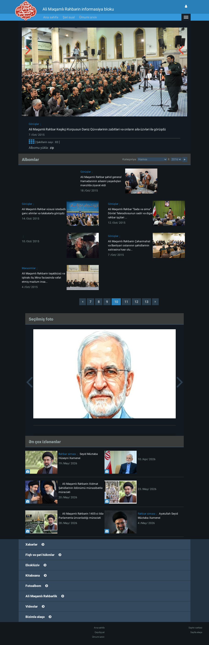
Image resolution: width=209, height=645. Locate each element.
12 (136, 302)
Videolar (31, 606)
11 (126, 302)
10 (116, 302)
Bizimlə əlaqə (35, 617)
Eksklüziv (32, 565)
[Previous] (82, 301)
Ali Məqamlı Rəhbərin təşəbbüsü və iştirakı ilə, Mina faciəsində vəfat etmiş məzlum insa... (43, 277)
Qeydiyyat (99, 632)
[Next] (155, 301)
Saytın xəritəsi (195, 627)
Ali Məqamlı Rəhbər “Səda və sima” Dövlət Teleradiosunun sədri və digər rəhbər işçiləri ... (130, 213)
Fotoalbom (33, 586)
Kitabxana (32, 575)
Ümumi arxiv (88, 17)
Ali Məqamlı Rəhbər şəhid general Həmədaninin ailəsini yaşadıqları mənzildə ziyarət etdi (100, 181)
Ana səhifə (50, 17)
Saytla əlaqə (196, 632)
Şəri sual (69, 17)
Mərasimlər (29, 268)
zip (51, 147)
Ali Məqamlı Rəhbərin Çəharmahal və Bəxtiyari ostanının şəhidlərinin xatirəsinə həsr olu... (129, 245)
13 (146, 302)
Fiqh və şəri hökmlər (39, 555)
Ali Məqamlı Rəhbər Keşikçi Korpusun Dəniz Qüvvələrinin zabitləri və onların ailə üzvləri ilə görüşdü (97, 129)
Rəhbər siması (67, 454)
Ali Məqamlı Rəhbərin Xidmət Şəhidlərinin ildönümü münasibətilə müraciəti (80, 488)
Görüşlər (34, 124)
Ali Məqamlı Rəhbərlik (41, 596)
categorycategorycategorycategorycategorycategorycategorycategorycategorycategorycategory (152, 159)
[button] (186, 17)
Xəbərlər (31, 544)
